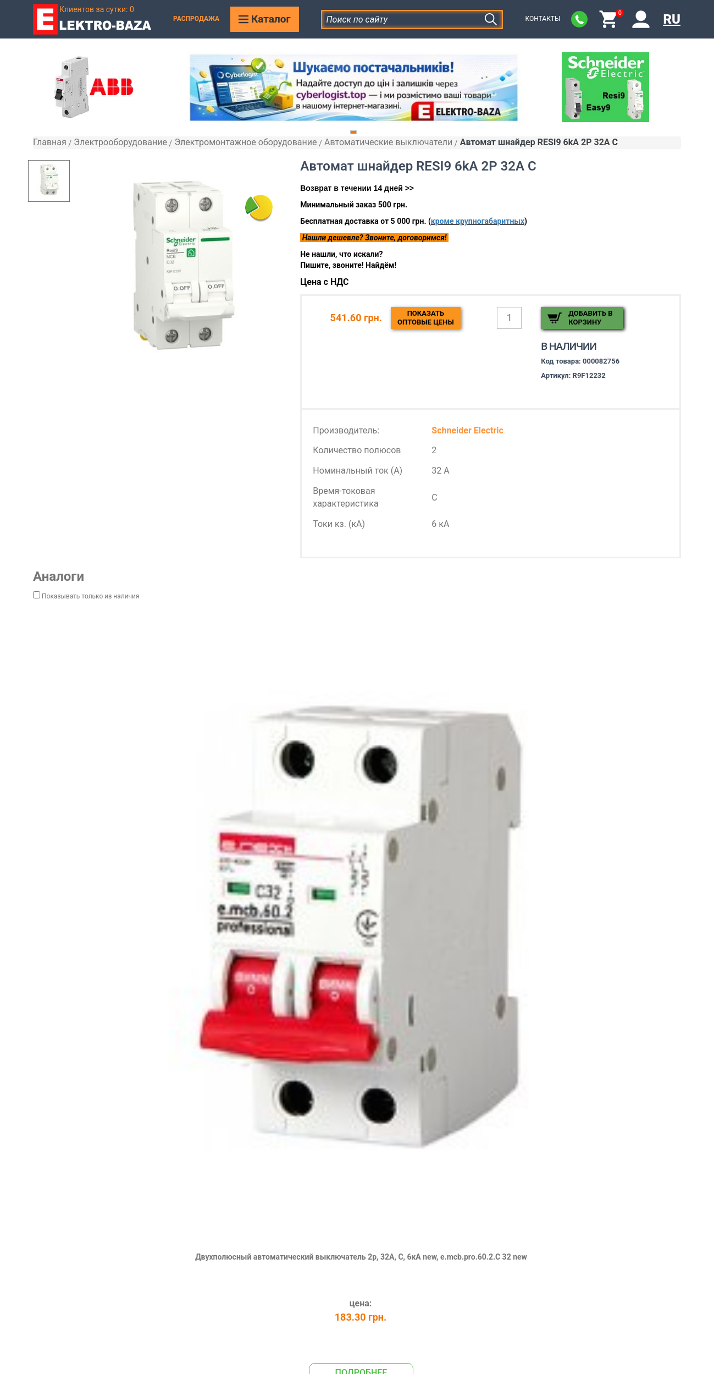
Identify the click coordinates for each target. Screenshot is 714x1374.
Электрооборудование (120, 142)
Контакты (542, 19)
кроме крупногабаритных (477, 221)
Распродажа (196, 19)
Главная (50, 142)
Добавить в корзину (590, 317)
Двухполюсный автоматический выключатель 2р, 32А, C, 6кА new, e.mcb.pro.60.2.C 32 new (361, 1256)
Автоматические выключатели (388, 142)
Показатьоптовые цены (425, 317)
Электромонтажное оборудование (245, 142)
